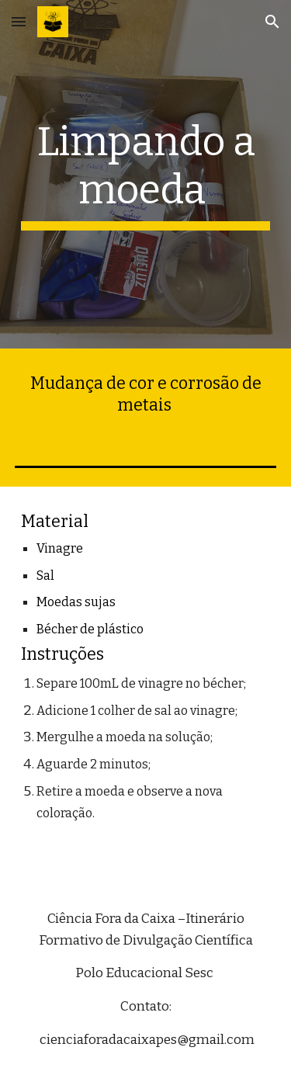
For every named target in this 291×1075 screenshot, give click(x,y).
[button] (18, 21)
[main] (146, 174)
